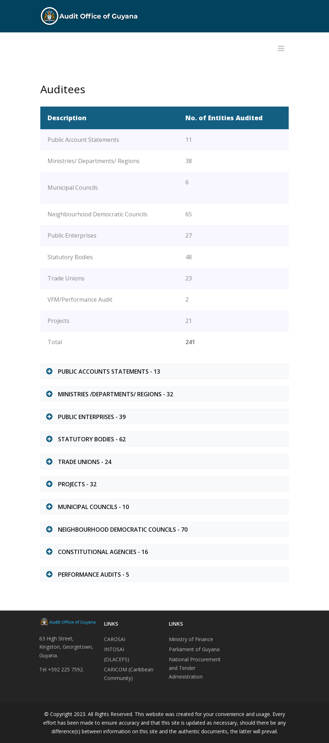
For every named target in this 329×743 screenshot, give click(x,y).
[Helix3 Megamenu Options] (281, 48)
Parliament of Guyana (194, 649)
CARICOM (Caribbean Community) (128, 673)
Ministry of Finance (191, 639)
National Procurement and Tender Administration (195, 668)
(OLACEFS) (116, 659)
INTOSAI (114, 649)
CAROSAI (114, 639)
